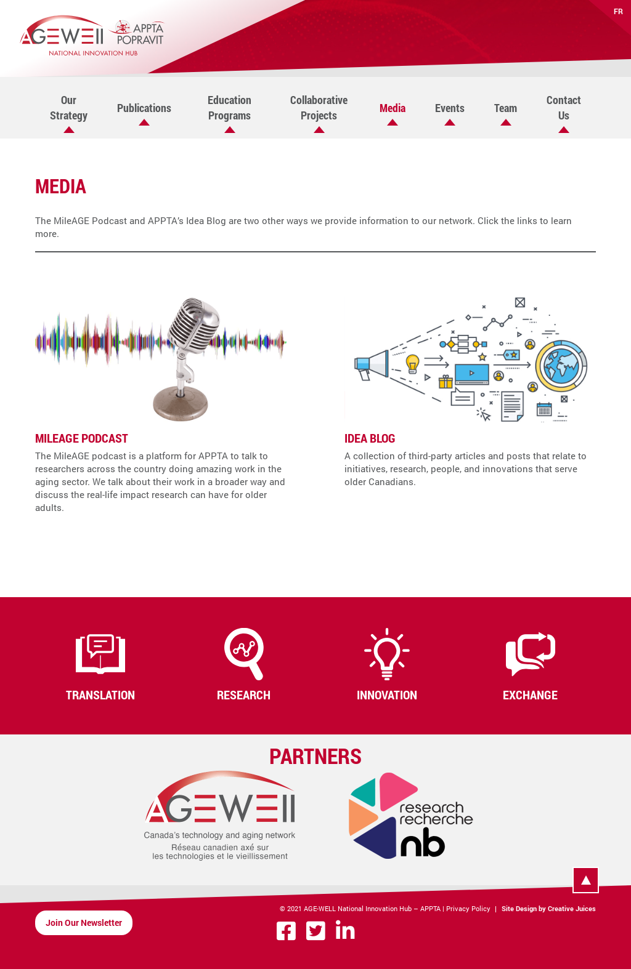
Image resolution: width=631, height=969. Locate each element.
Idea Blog (370, 438)
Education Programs (229, 107)
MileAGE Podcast (81, 438)
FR (618, 11)
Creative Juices (572, 908)
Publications (144, 107)
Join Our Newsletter (84, 922)
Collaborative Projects (319, 107)
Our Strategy (69, 107)
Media (392, 107)
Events (450, 107)
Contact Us (564, 107)
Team (505, 107)
